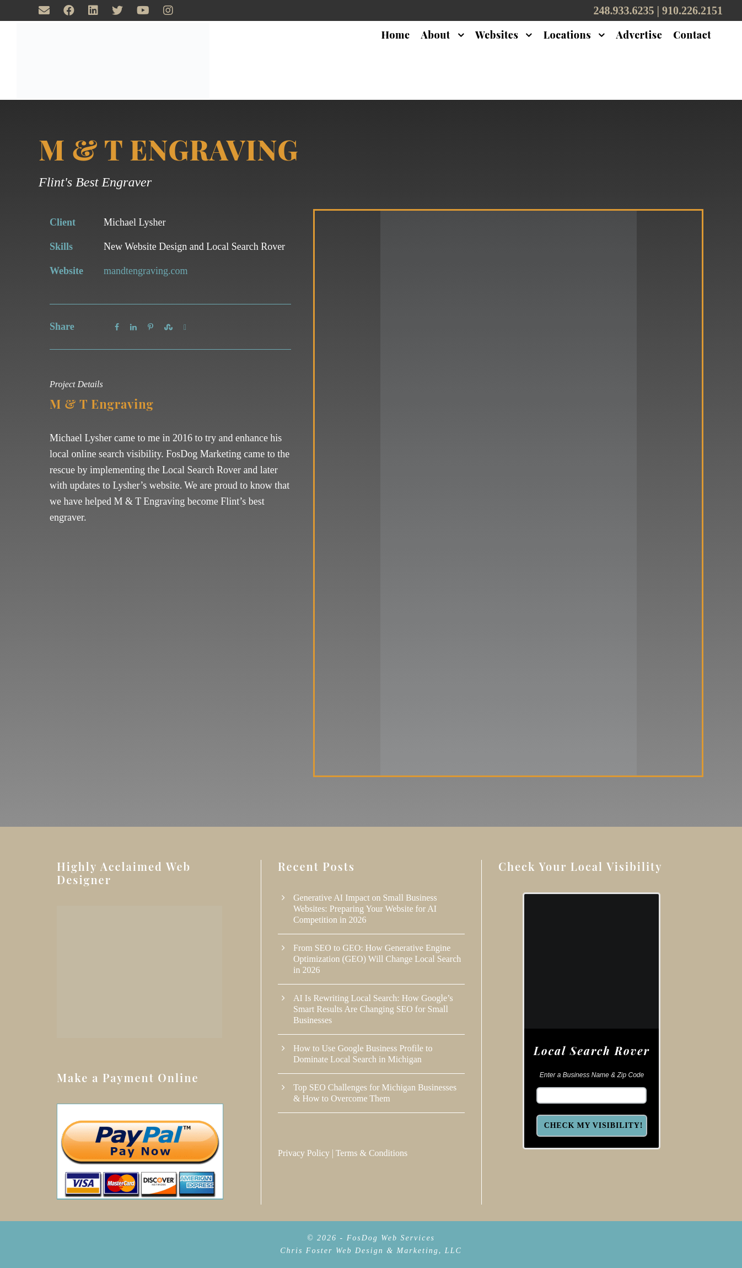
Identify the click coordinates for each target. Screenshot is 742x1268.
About (435, 34)
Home (395, 34)
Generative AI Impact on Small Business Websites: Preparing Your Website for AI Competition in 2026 (365, 908)
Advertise (639, 34)
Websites (496, 34)
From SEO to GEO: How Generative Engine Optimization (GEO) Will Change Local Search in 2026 (377, 959)
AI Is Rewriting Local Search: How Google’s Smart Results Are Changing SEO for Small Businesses (373, 1009)
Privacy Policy (304, 1153)
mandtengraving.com (145, 270)
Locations (567, 34)
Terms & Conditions (371, 1153)
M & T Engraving (168, 149)
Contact (692, 34)
